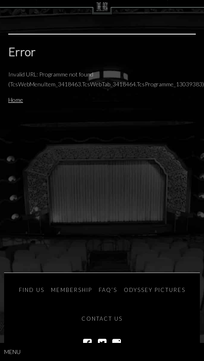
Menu (12, 351)
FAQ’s (108, 290)
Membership (71, 290)
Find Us (31, 290)
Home (15, 99)
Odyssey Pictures (154, 290)
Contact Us (102, 318)
